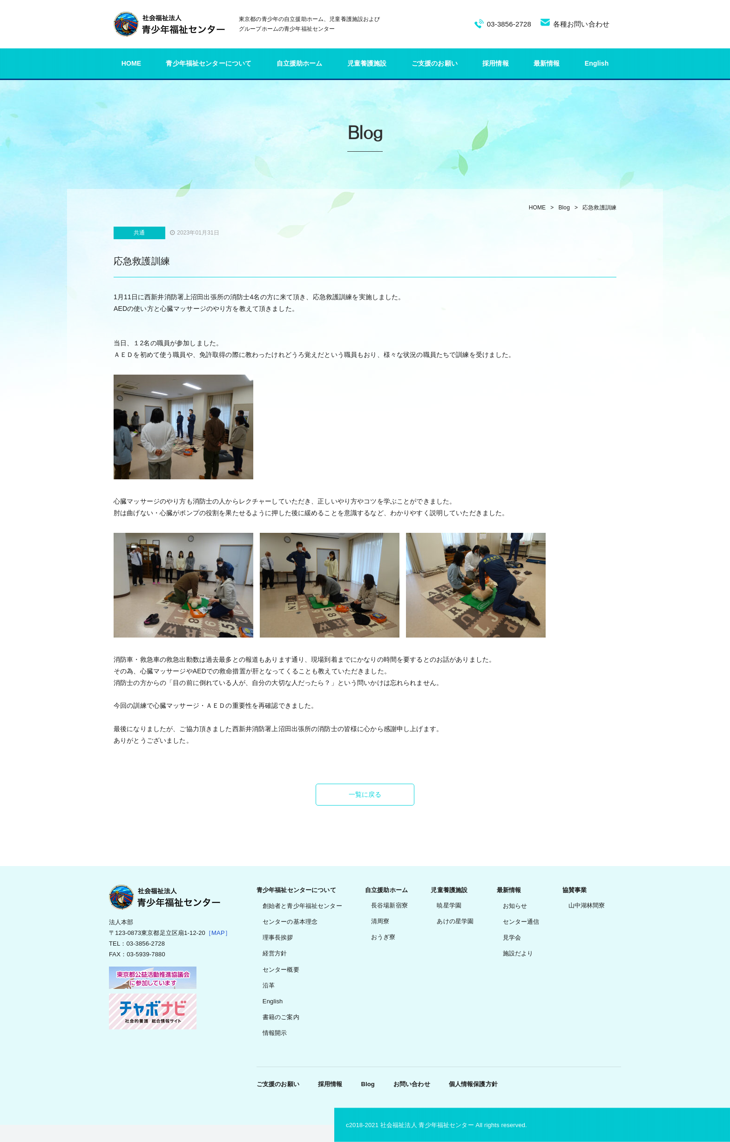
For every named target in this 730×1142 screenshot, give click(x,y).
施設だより (518, 953)
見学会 (512, 937)
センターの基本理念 (290, 921)
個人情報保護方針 (473, 1084)
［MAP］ (218, 932)
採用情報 (495, 63)
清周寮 (380, 921)
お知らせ (515, 905)
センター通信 (521, 921)
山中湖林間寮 (586, 905)
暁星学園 (449, 905)
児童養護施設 (367, 63)
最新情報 (547, 63)
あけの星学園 (455, 921)
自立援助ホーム (300, 63)
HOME (132, 63)
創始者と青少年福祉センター (302, 905)
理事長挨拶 (278, 937)
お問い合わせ (411, 1084)
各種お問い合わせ (581, 24)
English (597, 63)
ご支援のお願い (435, 63)
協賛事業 (574, 890)
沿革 (269, 985)
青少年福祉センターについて (208, 63)
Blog (564, 207)
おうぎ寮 (383, 937)
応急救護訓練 (599, 207)
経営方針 (275, 953)
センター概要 (281, 969)
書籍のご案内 (281, 1017)
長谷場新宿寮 (389, 905)
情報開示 (275, 1032)
